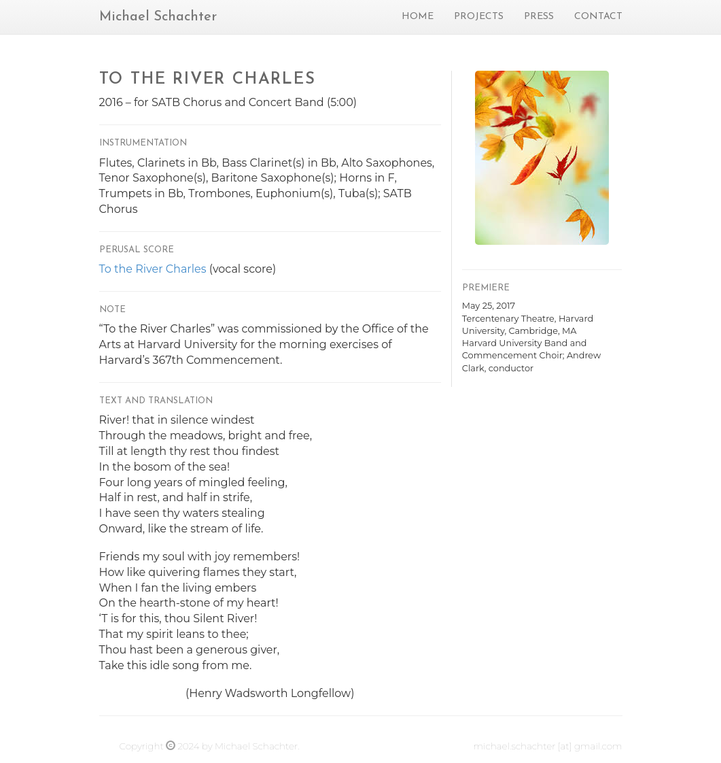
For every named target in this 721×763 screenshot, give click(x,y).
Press (539, 17)
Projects (479, 17)
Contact (598, 17)
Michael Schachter (158, 17)
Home (418, 17)
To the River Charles (153, 268)
